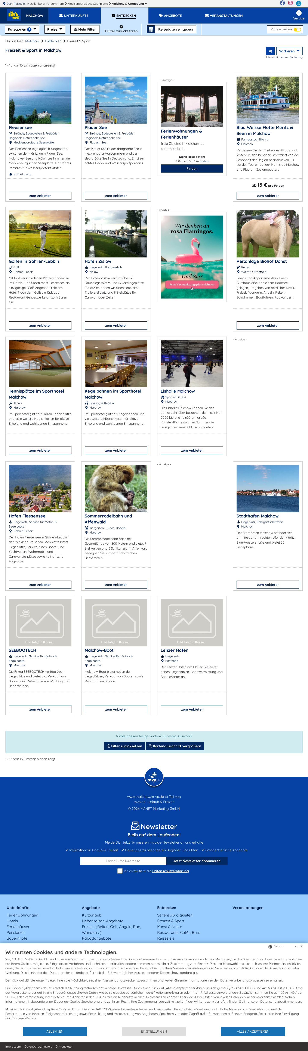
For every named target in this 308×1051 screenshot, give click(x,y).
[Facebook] (282, 3)
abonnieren (197, 860)
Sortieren (287, 51)
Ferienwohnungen (22, 915)
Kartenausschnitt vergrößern (175, 746)
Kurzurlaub (91, 915)
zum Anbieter (40, 196)
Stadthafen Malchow (257, 516)
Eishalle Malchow (178, 391)
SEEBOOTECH (22, 650)
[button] (37, 13)
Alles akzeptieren (253, 1031)
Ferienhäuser (18, 926)
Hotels (12, 920)
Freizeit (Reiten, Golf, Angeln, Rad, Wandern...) (111, 929)
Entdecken (53, 41)
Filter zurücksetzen (124, 746)
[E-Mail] (123, 861)
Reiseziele (166, 938)
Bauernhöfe (17, 938)
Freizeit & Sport (170, 920)
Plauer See (96, 127)
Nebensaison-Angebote (102, 920)
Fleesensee (20, 127)
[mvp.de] (298, 3)
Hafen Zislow (98, 261)
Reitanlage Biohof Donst (262, 261)
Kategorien (20, 29)
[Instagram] (290, 3)
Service (299, 15)
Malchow (129, 4)
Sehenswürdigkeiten (174, 915)
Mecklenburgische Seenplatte (88, 4)
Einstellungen (154, 1031)
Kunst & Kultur (169, 926)
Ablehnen (54, 1031)
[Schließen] (301, 946)
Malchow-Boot (99, 650)
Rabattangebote (96, 938)
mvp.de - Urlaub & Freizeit (154, 802)
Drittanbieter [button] (64, 1046)
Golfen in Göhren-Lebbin (34, 261)
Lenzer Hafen (174, 650)
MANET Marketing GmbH (160, 808)
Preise (52, 29)
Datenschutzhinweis (38, 1046)
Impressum (13, 1046)
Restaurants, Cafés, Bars (178, 932)
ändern (204, 161)
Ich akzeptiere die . (154, 871)
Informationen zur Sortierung (284, 57)
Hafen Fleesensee (27, 516)
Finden (192, 168)
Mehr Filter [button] (85, 29)
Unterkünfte (18, 907)
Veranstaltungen (248, 907)
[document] (154, 988)
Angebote (91, 907)
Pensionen (16, 932)
